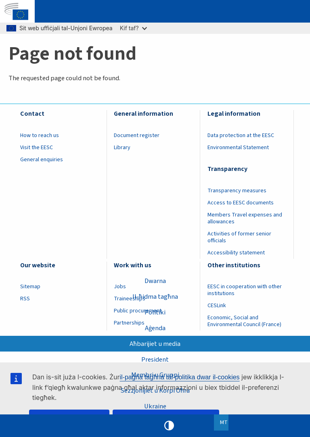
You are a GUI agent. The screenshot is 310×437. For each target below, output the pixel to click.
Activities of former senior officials (239, 237)
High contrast (169, 425)
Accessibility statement (236, 253)
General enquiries (41, 160)
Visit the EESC (36, 148)
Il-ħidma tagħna (155, 297)
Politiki (155, 312)
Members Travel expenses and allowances (244, 218)
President (155, 359)
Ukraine (155, 406)
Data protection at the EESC (240, 135)
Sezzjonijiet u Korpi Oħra (155, 390)
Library (122, 148)
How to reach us (39, 135)
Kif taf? (133, 28)
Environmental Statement (238, 148)
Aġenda (155, 328)
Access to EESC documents (240, 203)
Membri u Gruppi (155, 375)
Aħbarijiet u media (155, 344)
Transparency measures (236, 191)
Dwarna (155, 281)
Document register (136, 135)
